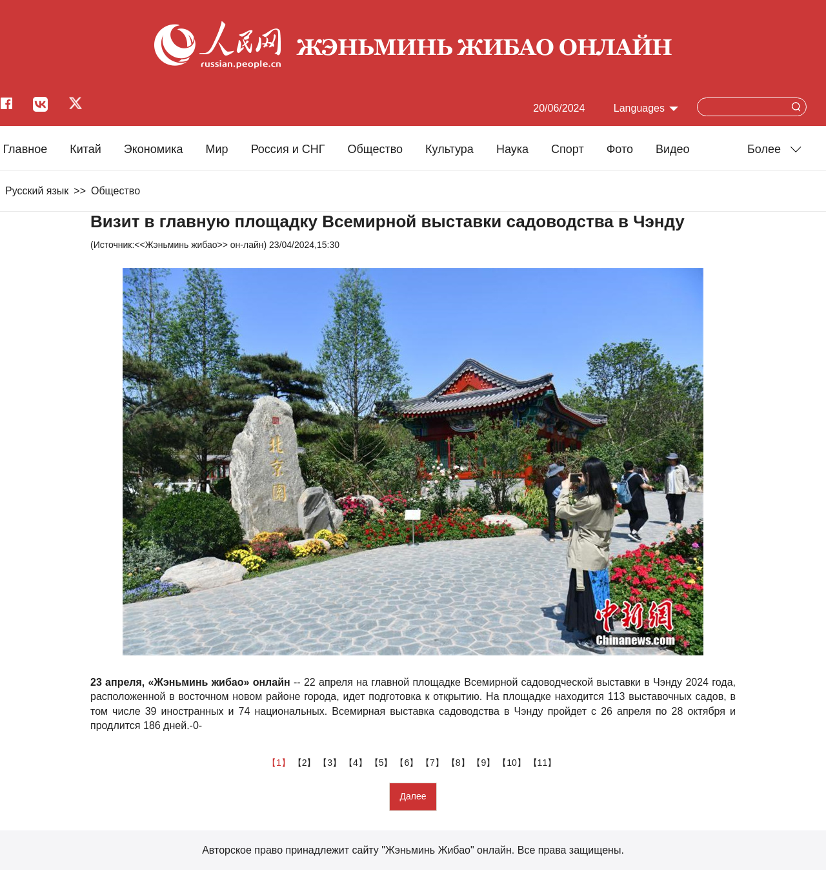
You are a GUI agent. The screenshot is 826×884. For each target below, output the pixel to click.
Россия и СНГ (288, 149)
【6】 (408, 762)
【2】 (306, 762)
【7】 (434, 762)
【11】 (544, 762)
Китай (85, 149)
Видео (673, 149)
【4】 (357, 762)
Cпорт (567, 149)
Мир (217, 149)
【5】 (383, 762)
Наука (512, 149)
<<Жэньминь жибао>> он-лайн (198, 245)
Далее (412, 796)
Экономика (153, 149)
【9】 (485, 762)
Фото (620, 149)
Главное (25, 149)
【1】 (280, 762)
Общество (375, 149)
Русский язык (36, 190)
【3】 (331, 762)
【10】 (513, 762)
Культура (449, 149)
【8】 (459, 762)
